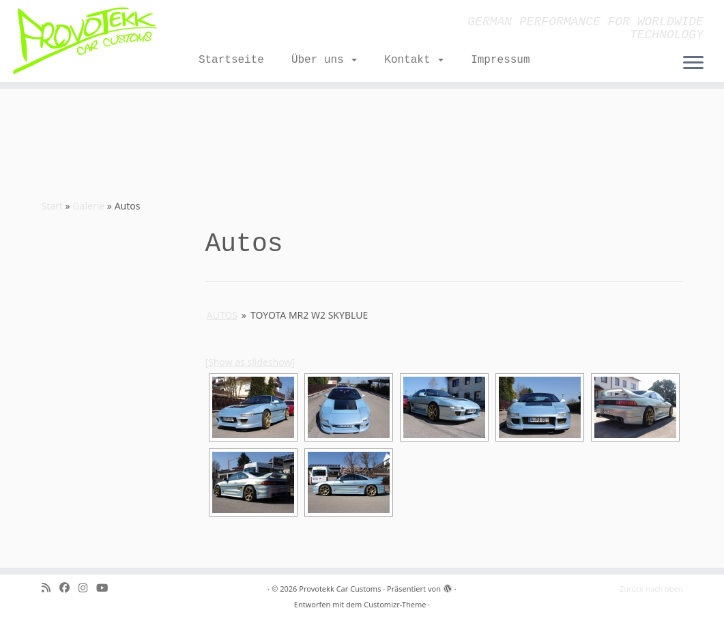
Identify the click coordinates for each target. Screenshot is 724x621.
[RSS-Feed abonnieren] (50, 588)
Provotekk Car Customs (340, 588)
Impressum (500, 60)
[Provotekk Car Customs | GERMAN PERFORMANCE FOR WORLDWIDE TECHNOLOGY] (84, 41)
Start (52, 205)
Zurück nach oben (651, 588)
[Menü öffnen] (693, 63)
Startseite (231, 60)
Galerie (88, 205)
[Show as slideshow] (250, 362)
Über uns (324, 60)
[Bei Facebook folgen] (68, 588)
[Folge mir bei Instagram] (87, 588)
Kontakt (414, 60)
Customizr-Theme (395, 604)
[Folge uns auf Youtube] (106, 588)
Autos (222, 314)
